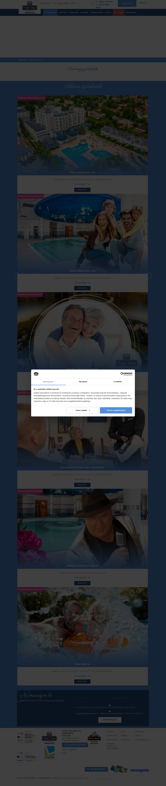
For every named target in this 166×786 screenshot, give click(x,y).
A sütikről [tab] (118, 382)
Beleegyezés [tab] (48, 382)
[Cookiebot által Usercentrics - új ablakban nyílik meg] (122, 374)
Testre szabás (83, 410)
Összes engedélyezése (116, 410)
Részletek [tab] (83, 382)
